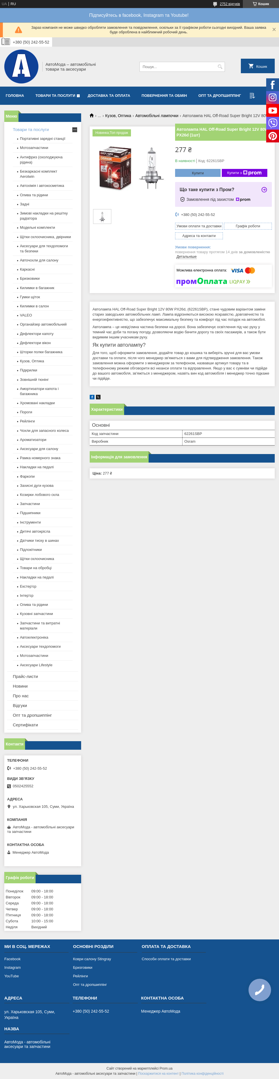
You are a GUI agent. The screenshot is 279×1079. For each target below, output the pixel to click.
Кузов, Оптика (118, 115)
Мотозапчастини (34, 148)
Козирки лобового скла (39, 495)
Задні (24, 204)
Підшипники (30, 513)
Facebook (12, 959)
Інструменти (30, 522)
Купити (198, 173)
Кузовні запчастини (36, 614)
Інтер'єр (26, 595)
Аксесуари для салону (39, 449)
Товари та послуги (55, 95)
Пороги (26, 412)
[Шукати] (220, 67)
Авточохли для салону (39, 260)
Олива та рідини (34, 195)
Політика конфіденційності (203, 1074)
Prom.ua (166, 1068)
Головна (15, 95)
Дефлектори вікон (35, 343)
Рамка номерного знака (40, 458)
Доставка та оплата (109, 95)
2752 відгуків (230, 4)
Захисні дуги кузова (37, 485)
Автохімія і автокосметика (42, 185)
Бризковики (30, 278)
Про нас (21, 695)
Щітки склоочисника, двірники (45, 237)
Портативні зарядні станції (42, 138)
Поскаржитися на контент (158, 1074)
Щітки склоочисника (37, 559)
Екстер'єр (28, 586)
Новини (20, 686)
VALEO (26, 315)
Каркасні (27, 269)
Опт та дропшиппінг (219, 95)
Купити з (244, 172)
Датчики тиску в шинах (39, 540)
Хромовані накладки (37, 403)
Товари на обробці (36, 568)
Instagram (12, 967)
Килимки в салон (34, 306)
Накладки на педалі (37, 467)
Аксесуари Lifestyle (36, 665)
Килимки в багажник (37, 288)
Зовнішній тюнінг (34, 379)
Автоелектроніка (34, 637)
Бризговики (82, 967)
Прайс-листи (25, 676)
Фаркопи (27, 476)
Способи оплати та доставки (166, 959)
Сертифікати (25, 724)
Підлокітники (31, 549)
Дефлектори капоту (37, 334)
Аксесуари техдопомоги (40, 646)
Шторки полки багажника (41, 352)
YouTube (11, 976)
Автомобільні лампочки (156, 115)
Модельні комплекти (37, 227)
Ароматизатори (33, 440)
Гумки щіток (30, 297)
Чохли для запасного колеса (44, 430)
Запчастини (30, 504)
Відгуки (20, 705)
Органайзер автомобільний (43, 324)
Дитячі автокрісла (35, 531)
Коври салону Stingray (92, 959)
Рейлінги (27, 421)
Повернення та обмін (164, 95)
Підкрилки (28, 370)
